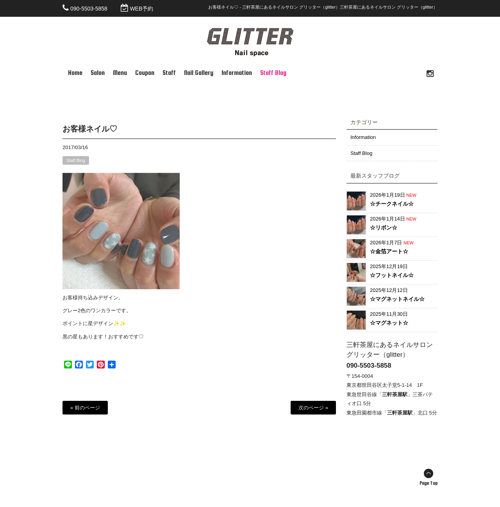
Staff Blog (75, 160)
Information (363, 138)
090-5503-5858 (88, 8)
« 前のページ (85, 408)
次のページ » (313, 408)
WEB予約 (141, 8)
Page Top (429, 483)
